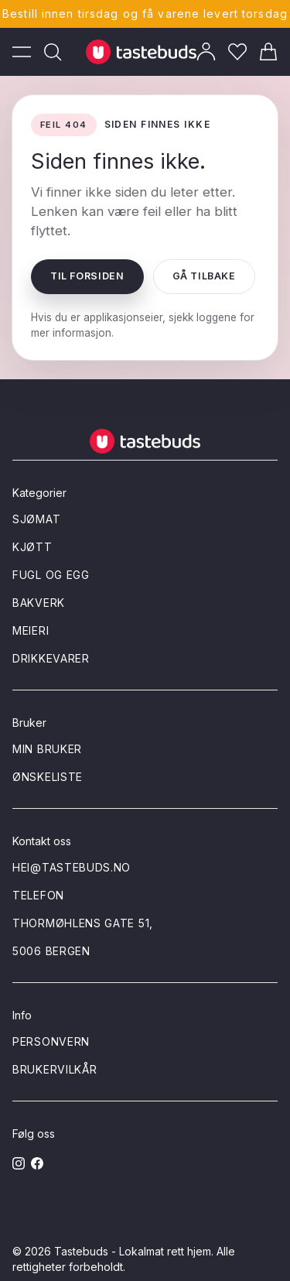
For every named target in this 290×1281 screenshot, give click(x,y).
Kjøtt (32, 546)
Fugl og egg (51, 574)
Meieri (30, 630)
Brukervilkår (54, 1069)
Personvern (51, 1041)
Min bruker (47, 748)
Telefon (38, 895)
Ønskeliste (47, 776)
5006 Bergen (51, 950)
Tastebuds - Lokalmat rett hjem (132, 1251)
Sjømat (36, 519)
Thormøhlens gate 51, (82, 923)
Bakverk (38, 602)
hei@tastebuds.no (71, 867)
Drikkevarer (51, 658)
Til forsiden (87, 276)
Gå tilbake (204, 276)
